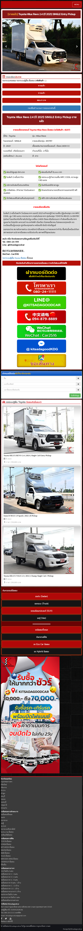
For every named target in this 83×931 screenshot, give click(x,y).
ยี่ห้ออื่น (3, 864)
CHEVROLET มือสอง (7, 862)
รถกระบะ (4, 820)
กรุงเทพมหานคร (6, 781)
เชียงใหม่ (4, 784)
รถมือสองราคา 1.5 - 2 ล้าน (10, 888)
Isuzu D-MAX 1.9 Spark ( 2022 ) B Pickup (20, 516)
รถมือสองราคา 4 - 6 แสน (9, 877)
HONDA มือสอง (6, 844)
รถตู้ (2, 823)
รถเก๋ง (3, 817)
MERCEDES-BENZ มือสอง (9, 859)
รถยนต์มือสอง (31, 926)
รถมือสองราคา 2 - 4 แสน (9, 874)
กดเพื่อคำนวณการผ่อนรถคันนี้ (41, 108)
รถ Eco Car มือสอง (7, 832)
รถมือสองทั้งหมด (6, 814)
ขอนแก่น (4, 808)
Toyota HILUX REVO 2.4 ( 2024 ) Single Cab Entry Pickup (27, 456)
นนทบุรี (3, 802)
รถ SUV (3, 826)
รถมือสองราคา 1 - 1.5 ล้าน (10, 886)
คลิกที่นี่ (10, 921)
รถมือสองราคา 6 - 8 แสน (9, 880)
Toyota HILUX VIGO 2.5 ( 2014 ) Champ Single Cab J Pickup (28, 576)
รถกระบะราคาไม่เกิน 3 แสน (10, 897)
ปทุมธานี (4, 805)
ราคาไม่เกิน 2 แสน (7, 871)
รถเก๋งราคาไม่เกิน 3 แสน (9, 894)
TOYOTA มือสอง (6, 841)
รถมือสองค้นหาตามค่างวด (10, 900)
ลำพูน (3, 793)
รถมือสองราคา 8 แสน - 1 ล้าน (11, 883)
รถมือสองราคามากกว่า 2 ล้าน (11, 891)
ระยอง (3, 799)
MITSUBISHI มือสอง (7, 847)
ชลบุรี (3, 796)
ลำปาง (3, 790)
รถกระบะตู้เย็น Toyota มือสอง (14, 258)
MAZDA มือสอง (6, 850)
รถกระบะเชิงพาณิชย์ (8, 829)
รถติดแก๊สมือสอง (6, 835)
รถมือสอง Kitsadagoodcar (10, 904)
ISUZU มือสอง (6, 856)
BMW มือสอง (5, 853)
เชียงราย (4, 787)
